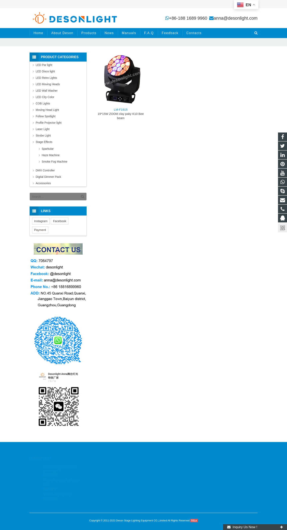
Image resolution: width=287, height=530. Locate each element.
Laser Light (43, 129)
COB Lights (43, 103)
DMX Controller (45, 170)
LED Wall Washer (47, 90)
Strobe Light (43, 135)
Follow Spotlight (46, 116)
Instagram (41, 221)
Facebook (59, 221)
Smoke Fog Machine (54, 161)
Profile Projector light (49, 122)
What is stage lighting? (58, 489)
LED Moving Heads (48, 84)
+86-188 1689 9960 (188, 18)
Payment (40, 230)
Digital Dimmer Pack (48, 176)
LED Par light (44, 65)
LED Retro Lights (46, 77)
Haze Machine (51, 155)
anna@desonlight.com (235, 18)
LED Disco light (45, 71)
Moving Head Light (47, 109)
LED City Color (45, 97)
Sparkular (48, 148)
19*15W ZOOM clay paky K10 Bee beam (121, 114)
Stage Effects (44, 142)
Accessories (43, 183)
